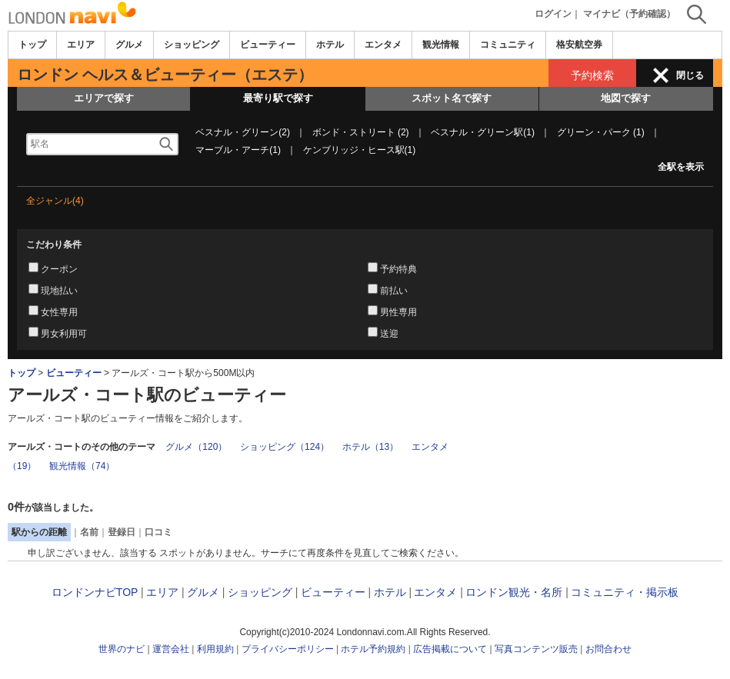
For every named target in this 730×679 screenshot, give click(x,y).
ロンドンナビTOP (95, 592)
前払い (394, 290)
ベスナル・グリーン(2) (242, 132)
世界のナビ (121, 649)
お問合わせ (608, 649)
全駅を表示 (681, 166)
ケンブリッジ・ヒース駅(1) (359, 150)
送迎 (389, 333)
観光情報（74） (82, 466)
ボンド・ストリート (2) (360, 132)
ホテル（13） (370, 446)
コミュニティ (507, 44)
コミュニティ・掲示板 (624, 592)
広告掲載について (450, 649)
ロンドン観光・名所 (513, 592)
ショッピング (191, 44)
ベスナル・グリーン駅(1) (483, 132)
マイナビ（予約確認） (629, 13)
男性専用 (398, 312)
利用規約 (215, 649)
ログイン (553, 13)
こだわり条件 (54, 244)
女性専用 (59, 312)
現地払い (59, 290)
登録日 (121, 532)
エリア (81, 44)
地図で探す (626, 98)
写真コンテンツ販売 (536, 649)
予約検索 (592, 75)
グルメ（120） (196, 446)
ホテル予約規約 (373, 649)
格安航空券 (579, 44)
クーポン (59, 269)
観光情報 (440, 44)
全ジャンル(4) (55, 200)
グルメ (129, 44)
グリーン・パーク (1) (601, 132)
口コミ (158, 532)
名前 (89, 532)
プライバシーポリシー (288, 649)
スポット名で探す (452, 98)
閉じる (690, 75)
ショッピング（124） (284, 446)
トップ (32, 44)
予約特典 (398, 269)
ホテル (330, 44)
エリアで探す (104, 98)
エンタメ (383, 44)
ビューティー (267, 44)
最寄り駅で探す (278, 98)
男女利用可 (64, 333)
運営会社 (170, 649)
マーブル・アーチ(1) (238, 150)
